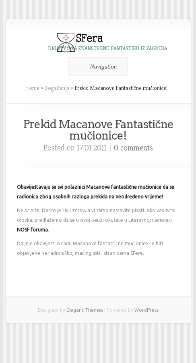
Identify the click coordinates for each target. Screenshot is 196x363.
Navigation (96, 66)
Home (32, 88)
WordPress (146, 310)
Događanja (57, 88)
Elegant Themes (84, 310)
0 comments (133, 148)
